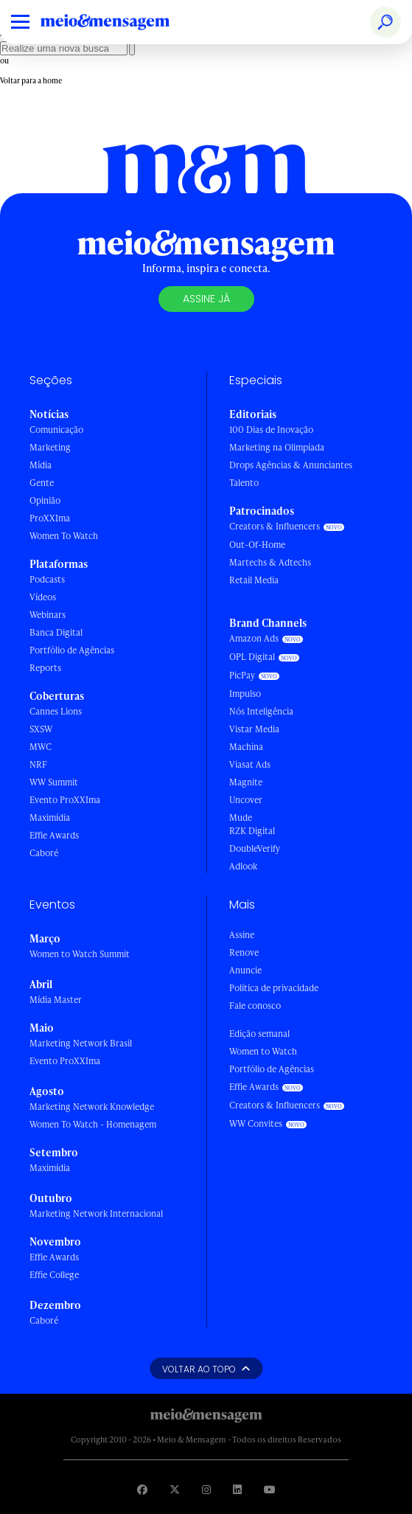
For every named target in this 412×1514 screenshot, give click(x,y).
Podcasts (47, 579)
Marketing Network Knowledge (91, 1106)
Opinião (44, 500)
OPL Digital (252, 656)
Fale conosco (255, 1005)
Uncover (245, 800)
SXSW (40, 729)
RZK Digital (252, 830)
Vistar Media (254, 729)
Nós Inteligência (261, 711)
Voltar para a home (31, 80)
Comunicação (56, 429)
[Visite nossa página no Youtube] (270, 1489)
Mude (240, 817)
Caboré (43, 853)
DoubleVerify (254, 848)
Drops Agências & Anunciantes (290, 465)
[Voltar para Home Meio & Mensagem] (122, 22)
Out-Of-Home (257, 544)
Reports (45, 667)
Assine (241, 934)
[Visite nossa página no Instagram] (206, 1489)
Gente (41, 482)
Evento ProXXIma (64, 800)
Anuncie (245, 970)
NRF (38, 764)
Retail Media (254, 580)
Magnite (245, 782)
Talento (244, 482)
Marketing (50, 447)
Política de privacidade (273, 988)
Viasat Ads (249, 764)
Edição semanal (259, 1033)
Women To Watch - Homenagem (92, 1124)
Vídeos (42, 597)
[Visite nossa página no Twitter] (175, 1489)
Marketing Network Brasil (80, 1043)
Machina (246, 746)
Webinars (47, 614)
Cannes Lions (55, 711)
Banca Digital (56, 632)
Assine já (206, 298)
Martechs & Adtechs (270, 562)
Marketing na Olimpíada (276, 447)
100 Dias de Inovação (271, 429)
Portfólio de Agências (71, 650)
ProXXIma (49, 518)
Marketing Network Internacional (96, 1213)
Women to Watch (263, 1051)
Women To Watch (63, 535)
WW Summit (53, 782)
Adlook (243, 866)
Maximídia (49, 817)
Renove (244, 952)
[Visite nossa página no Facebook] (142, 1489)
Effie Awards (54, 835)
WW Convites (255, 1123)
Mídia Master (55, 999)
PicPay (242, 675)
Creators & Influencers (274, 526)
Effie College (54, 1274)
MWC (40, 746)
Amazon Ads (254, 638)
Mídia (40, 465)
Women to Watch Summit (79, 954)
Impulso (245, 693)
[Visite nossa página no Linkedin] (237, 1489)
